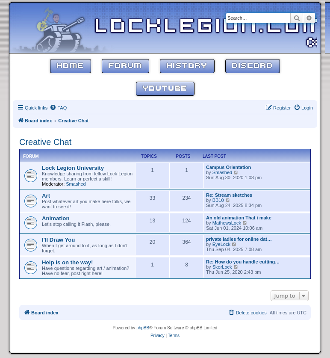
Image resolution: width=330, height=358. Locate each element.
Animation (55, 218)
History (187, 66)
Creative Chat (45, 142)
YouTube (165, 89)
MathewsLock (226, 222)
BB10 (218, 200)
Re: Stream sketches (229, 195)
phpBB (142, 327)
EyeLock (221, 244)
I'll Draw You (58, 240)
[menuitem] (58, 108)
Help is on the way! (67, 262)
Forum (125, 66)
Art (46, 195)
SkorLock (222, 266)
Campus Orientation (228, 167)
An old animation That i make (238, 217)
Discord (252, 66)
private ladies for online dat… (239, 239)
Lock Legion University (73, 168)
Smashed (75, 183)
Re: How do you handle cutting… (243, 261)
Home (70, 66)
